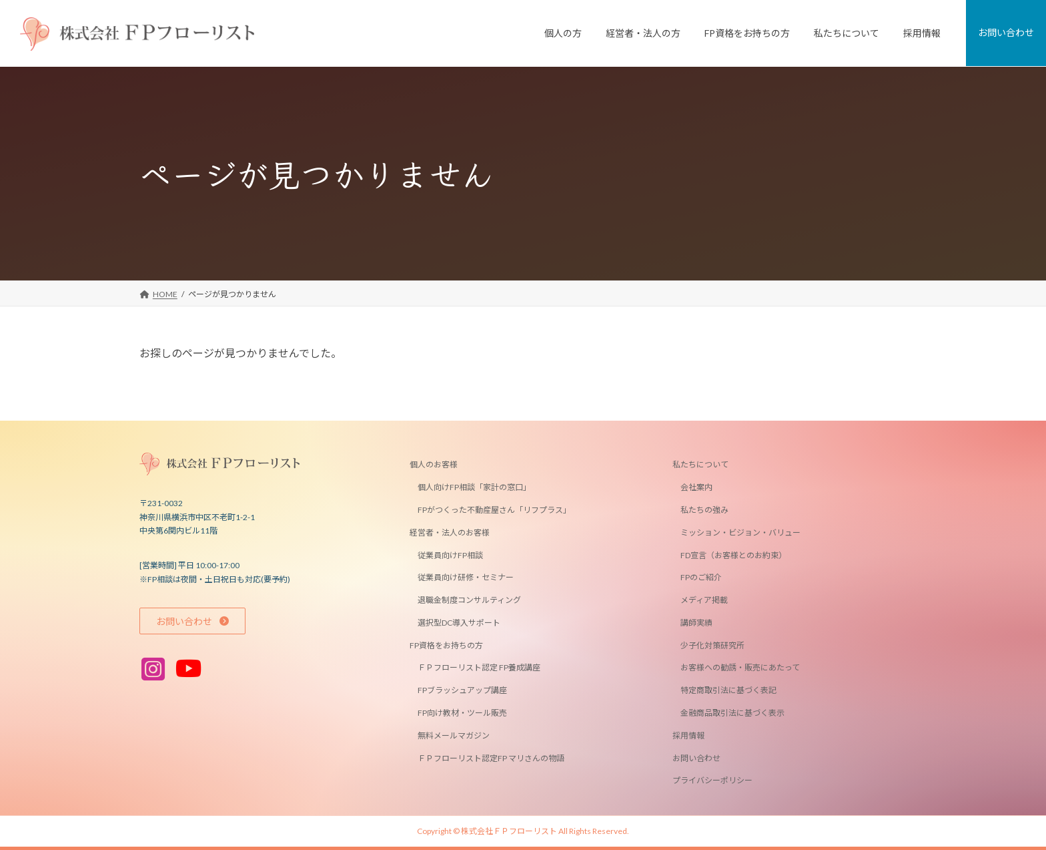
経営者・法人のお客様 (450, 532)
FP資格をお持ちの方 (446, 645)
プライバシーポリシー (712, 780)
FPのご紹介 (701, 577)
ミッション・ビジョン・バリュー (740, 532)
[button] (192, 621)
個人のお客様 (434, 464)
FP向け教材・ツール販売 (462, 713)
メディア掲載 (704, 600)
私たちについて (700, 464)
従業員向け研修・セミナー (466, 577)
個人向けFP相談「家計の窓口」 (474, 487)
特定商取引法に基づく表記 (728, 690)
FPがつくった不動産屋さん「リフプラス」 (494, 510)
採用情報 (688, 735)
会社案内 (696, 487)
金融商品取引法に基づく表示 (732, 713)
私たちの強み (704, 510)
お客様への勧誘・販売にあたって (740, 667)
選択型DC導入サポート (459, 623)
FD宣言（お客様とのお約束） (733, 555)
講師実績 (696, 623)
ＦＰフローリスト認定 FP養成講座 (479, 667)
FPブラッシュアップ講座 (462, 690)
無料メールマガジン (454, 735)
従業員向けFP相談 (450, 555)
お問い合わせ (696, 758)
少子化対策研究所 (712, 645)
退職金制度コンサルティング (469, 600)
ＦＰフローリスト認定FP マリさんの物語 (491, 758)
